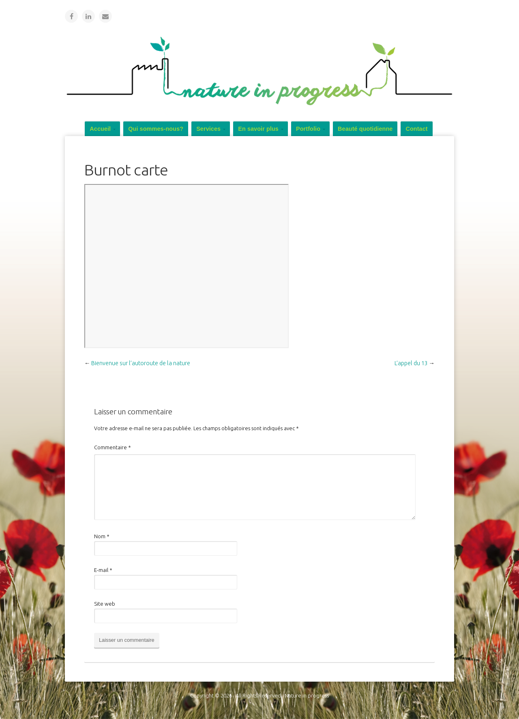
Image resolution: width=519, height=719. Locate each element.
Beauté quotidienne (365, 129)
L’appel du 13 (411, 363)
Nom (101, 536)
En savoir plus (258, 129)
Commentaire (112, 447)
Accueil (100, 129)
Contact (416, 129)
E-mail (103, 570)
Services (208, 129)
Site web (104, 603)
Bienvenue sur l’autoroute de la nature (140, 363)
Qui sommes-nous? (155, 129)
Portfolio (308, 129)
